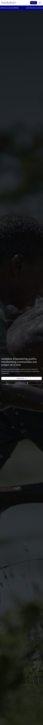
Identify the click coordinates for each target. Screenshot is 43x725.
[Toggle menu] (40, 2)
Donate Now (21, 378)
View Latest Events (21, 383)
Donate (33, 3)
